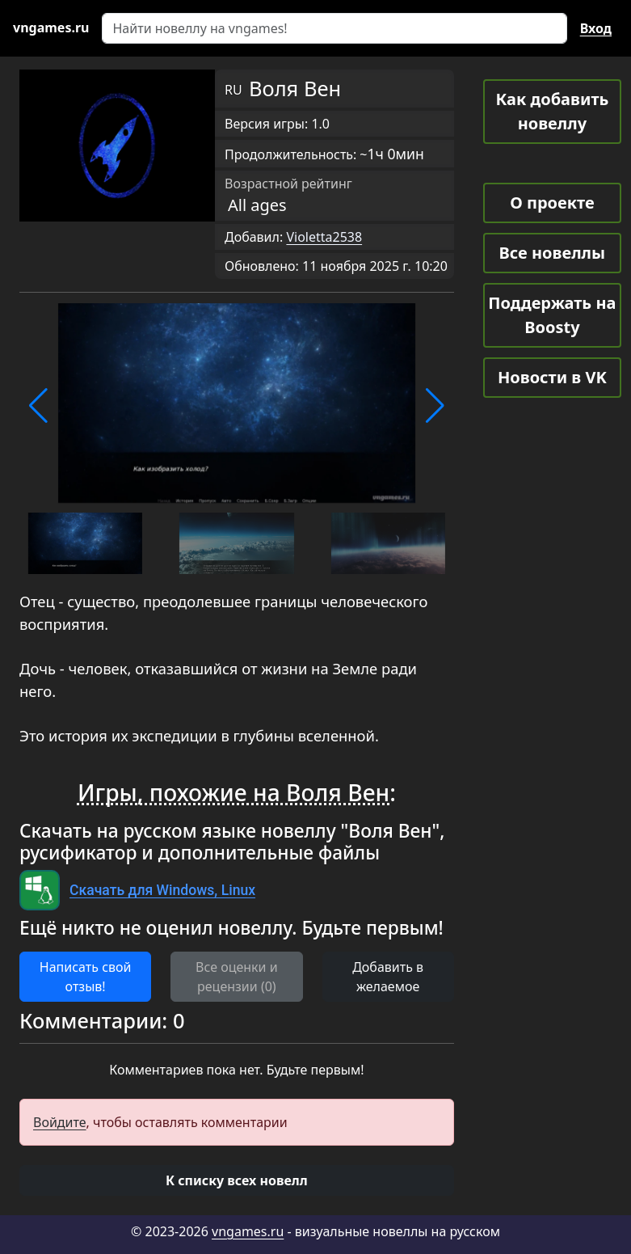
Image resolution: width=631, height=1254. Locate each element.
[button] (38, 406)
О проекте (552, 202)
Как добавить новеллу (551, 111)
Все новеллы (552, 253)
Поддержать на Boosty (552, 315)
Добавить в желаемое (387, 976)
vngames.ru (248, 1231)
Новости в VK (552, 377)
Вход (596, 28)
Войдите (59, 1122)
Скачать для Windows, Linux (162, 890)
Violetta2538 (324, 237)
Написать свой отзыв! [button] (86, 976)
